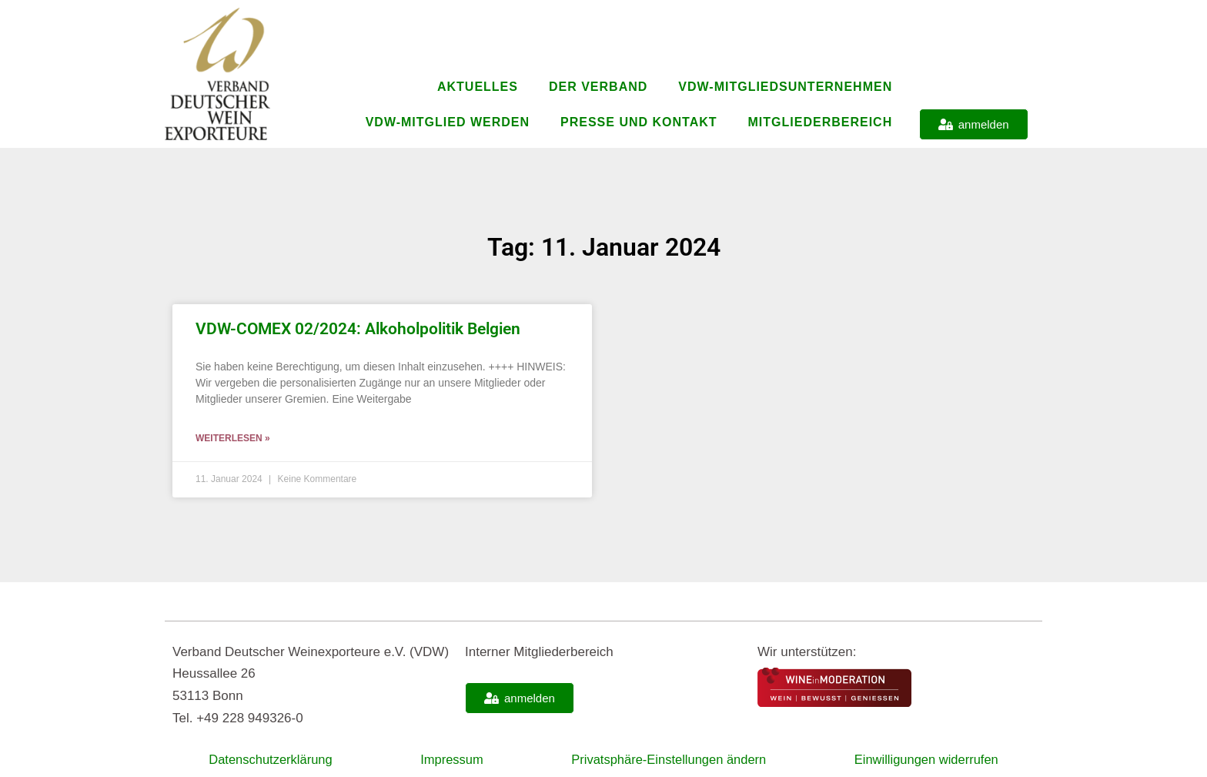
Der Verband (598, 86)
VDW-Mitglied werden (448, 122)
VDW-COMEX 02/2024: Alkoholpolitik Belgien (358, 329)
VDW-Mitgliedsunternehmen (785, 86)
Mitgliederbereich (820, 122)
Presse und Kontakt (638, 122)
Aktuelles (477, 86)
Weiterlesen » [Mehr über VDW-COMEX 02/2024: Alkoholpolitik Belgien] (233, 438)
